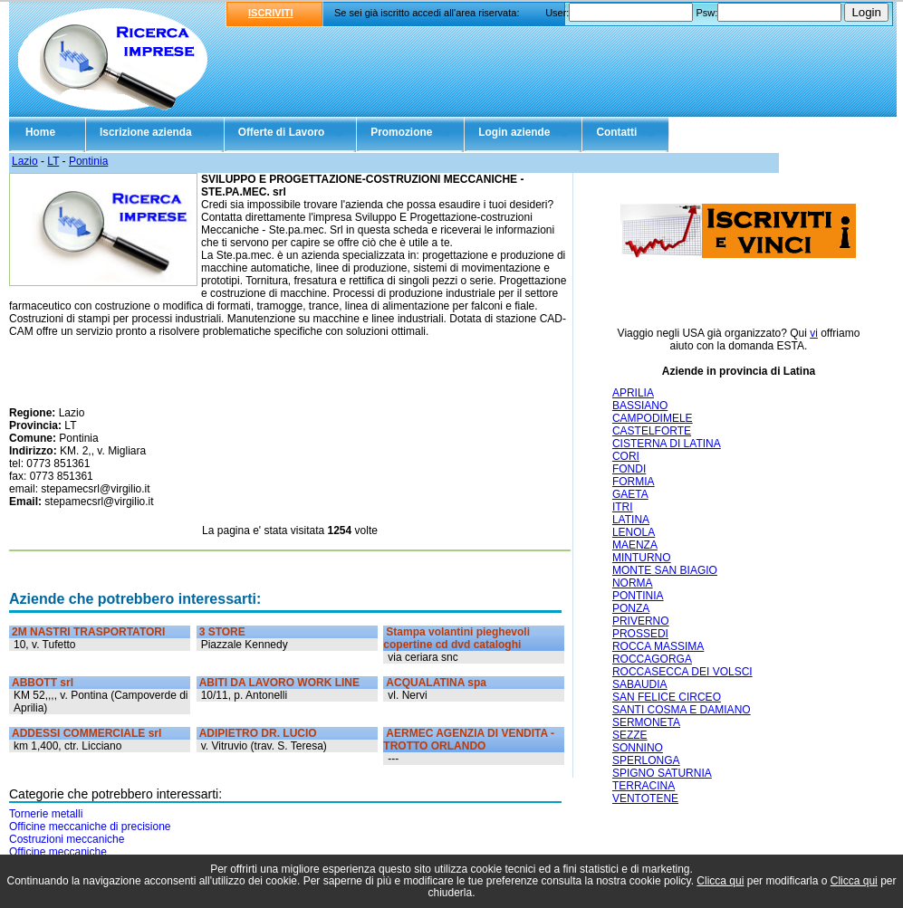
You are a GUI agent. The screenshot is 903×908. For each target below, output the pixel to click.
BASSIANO (640, 405)
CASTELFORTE (651, 431)
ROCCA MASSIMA (658, 646)
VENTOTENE (645, 798)
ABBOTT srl (42, 682)
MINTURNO (641, 557)
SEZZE (630, 735)
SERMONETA (646, 722)
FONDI (629, 469)
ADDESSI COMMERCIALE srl (86, 733)
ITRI (622, 507)
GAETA (630, 494)
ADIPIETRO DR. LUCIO (258, 733)
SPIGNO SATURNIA (662, 773)
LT (53, 161)
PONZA (630, 608)
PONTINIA (638, 595)
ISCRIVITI (270, 12)
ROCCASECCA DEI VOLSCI (682, 671)
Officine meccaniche (58, 852)
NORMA (632, 583)
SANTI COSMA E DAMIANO (681, 709)
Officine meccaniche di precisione (90, 826)
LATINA (630, 519)
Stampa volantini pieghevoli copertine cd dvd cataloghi (456, 638)
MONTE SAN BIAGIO (664, 570)
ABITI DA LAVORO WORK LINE (279, 682)
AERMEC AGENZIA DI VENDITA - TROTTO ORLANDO (468, 739)
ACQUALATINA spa (436, 682)
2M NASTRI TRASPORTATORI (88, 632)
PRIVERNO (640, 621)
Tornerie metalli (45, 814)
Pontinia (88, 161)
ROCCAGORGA (652, 659)
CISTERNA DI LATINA (666, 443)
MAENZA (635, 545)
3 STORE (222, 632)
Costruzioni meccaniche (66, 839)
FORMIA (633, 481)
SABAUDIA (640, 684)
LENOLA (633, 532)
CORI (625, 456)
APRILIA (633, 393)
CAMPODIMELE (652, 418)
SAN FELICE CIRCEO (666, 697)
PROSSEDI (640, 633)
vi (814, 333)
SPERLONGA (646, 760)
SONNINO (637, 747)
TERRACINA (643, 785)
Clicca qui (720, 881)
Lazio (25, 161)
